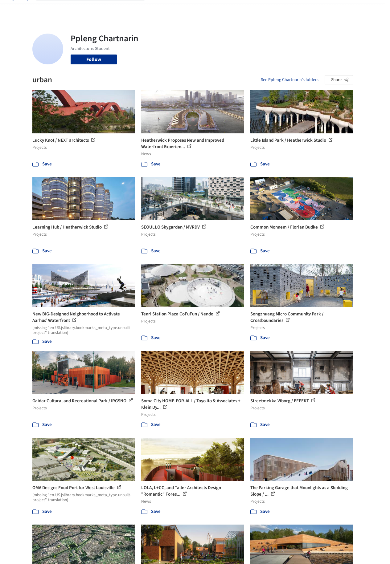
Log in (320, 8)
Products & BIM (209, 8)
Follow (93, 59)
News (270, 8)
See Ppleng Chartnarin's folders (289, 80)
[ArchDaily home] (20, 8)
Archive (288, 8)
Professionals (245, 8)
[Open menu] (371, 9)
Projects (159, 8)
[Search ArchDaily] (95, 8)
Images (180, 8)
